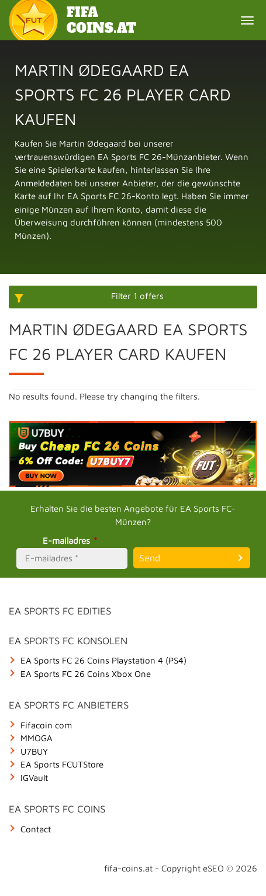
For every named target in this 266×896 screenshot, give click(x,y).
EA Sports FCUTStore (61, 764)
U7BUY (34, 751)
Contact (35, 829)
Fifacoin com (46, 725)
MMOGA (36, 738)
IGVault (34, 778)
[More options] (133, 297)
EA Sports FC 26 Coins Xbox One (85, 674)
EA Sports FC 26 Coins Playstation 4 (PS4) (103, 660)
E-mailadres (72, 541)
